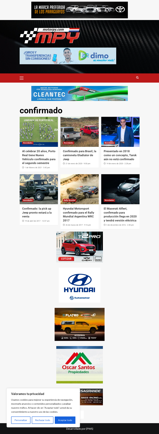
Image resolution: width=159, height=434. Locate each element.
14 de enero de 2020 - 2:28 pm (118, 164)
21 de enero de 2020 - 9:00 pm (78, 164)
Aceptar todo (65, 420)
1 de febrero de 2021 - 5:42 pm (37, 168)
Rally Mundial (69, 200)
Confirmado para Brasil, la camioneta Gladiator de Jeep (79, 155)
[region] (43, 407)
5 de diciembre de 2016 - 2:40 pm (120, 225)
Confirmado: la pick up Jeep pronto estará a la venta (37, 212)
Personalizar (20, 420)
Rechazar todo (42, 420)
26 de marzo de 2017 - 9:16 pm (78, 225)
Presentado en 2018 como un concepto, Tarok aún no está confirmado (120, 155)
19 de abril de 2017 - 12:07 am (37, 221)
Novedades (27, 143)
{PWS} (89, 428)
